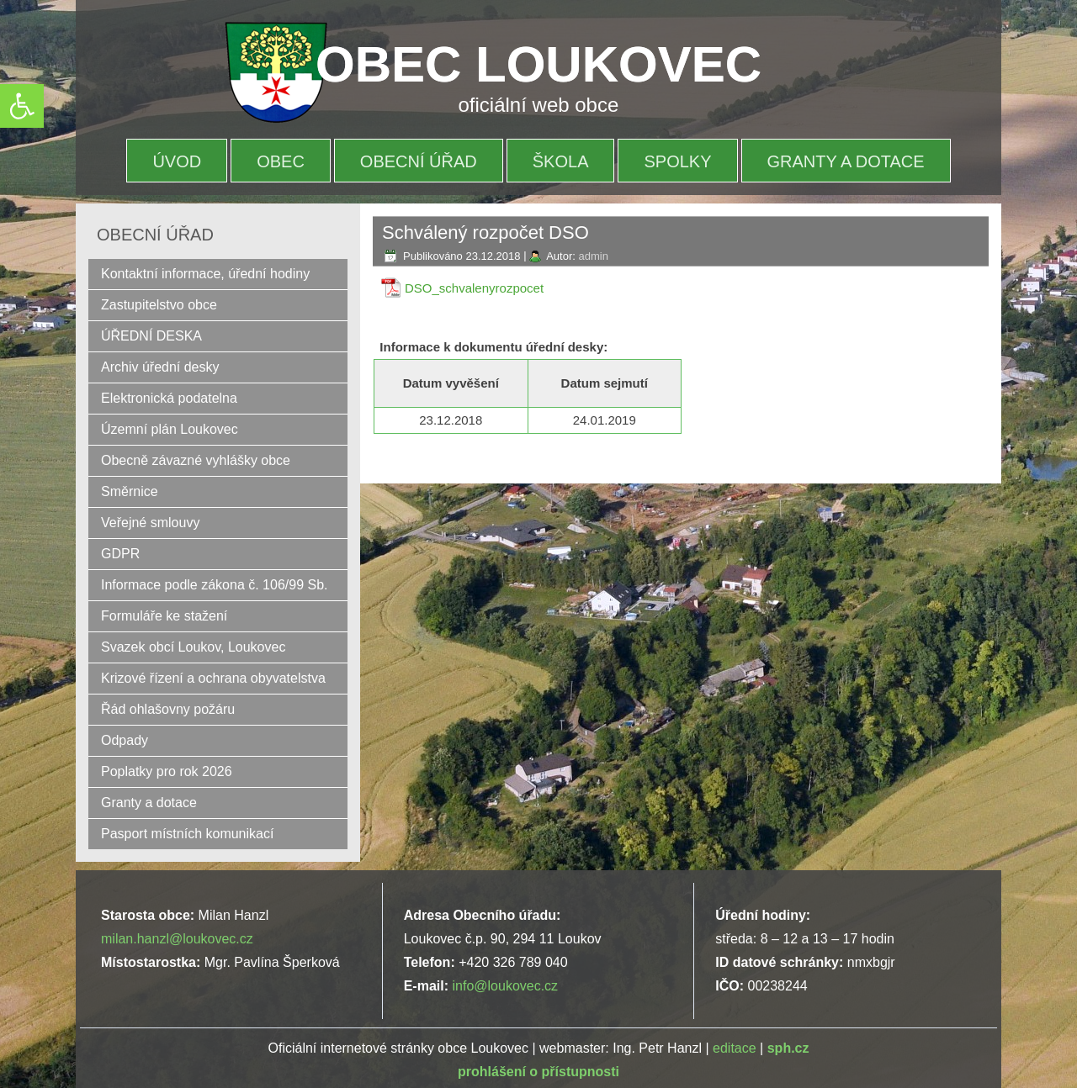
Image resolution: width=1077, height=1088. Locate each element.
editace (734, 1048)
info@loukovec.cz (505, 986)
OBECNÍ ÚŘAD (418, 161)
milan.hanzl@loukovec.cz (177, 939)
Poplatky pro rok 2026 (166, 771)
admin (592, 256)
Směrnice (129, 491)
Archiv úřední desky (160, 367)
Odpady (124, 740)
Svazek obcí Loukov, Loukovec (193, 647)
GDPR (120, 554)
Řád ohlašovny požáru (168, 709)
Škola (561, 161)
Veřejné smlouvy (150, 522)
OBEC (281, 161)
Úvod (176, 161)
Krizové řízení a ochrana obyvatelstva (213, 678)
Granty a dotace (846, 161)
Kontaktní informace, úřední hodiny (205, 274)
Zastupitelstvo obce (159, 305)
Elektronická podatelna (169, 398)
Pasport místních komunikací (187, 834)
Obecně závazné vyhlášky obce (195, 460)
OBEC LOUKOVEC (538, 64)
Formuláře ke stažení (164, 616)
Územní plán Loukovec (169, 429)
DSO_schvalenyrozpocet (474, 288)
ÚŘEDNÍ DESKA (151, 336)
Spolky (677, 161)
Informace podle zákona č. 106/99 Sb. (214, 585)
